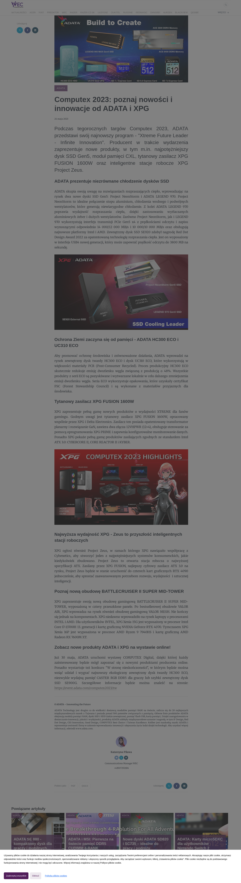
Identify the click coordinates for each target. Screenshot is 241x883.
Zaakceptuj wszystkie (16, 876)
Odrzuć (35, 876)
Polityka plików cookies (56, 876)
